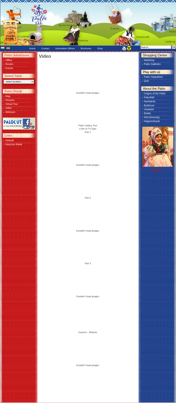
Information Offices (65, 48)
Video (9, 108)
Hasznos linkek (14, 144)
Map (8, 96)
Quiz (146, 80)
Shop (100, 48)
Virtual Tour (12, 104)
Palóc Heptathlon (153, 76)
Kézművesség (152, 117)
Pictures (10, 100)
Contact (45, 48)
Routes (9, 64)
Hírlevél (10, 140)
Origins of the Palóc (155, 93)
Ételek (147, 113)
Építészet (149, 105)
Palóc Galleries (152, 64)
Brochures (86, 48)
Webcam (10, 112)
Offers (9, 60)
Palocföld (149, 97)
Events (9, 68)
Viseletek (149, 109)
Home (32, 48)
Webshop (149, 60)
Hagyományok (152, 121)
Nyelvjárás (150, 101)
